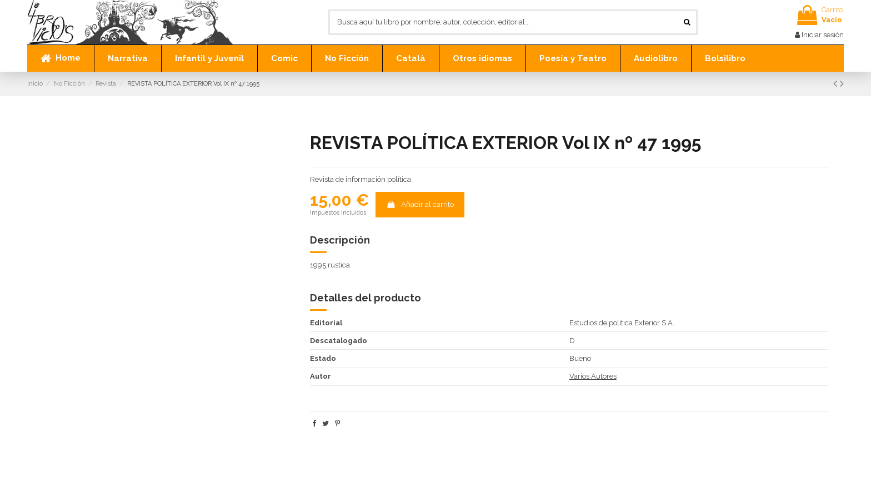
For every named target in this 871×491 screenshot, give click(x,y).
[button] (127, 58)
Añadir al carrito (420, 204)
